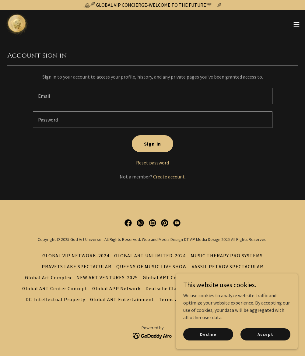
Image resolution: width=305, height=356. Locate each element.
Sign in (152, 144)
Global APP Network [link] (116, 288)
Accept (265, 334)
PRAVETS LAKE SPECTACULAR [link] (76, 266)
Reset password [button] (152, 163)
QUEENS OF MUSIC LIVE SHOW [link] (151, 266)
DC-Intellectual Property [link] (55, 299)
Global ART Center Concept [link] (54, 288)
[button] (296, 24)
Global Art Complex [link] (48, 277)
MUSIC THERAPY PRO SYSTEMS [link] (227, 255)
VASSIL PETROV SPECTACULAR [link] (227, 266)
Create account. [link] (169, 177)
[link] (17, 24)
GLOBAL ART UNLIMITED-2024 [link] (149, 255)
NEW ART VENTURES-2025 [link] (107, 277)
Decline (208, 334)
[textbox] (152, 96)
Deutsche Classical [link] (167, 288)
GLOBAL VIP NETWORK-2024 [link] (75, 255)
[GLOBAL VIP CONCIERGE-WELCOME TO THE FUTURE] (152, 5)
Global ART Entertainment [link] (122, 299)
